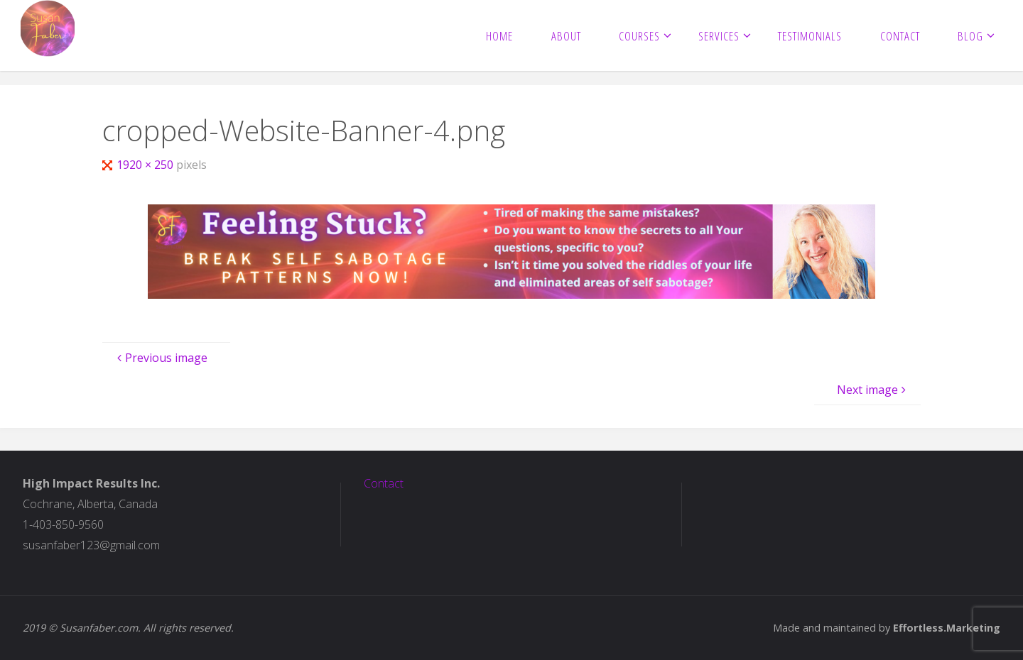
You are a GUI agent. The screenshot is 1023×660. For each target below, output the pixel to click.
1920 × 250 (146, 164)
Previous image (160, 357)
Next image (873, 389)
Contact (384, 483)
